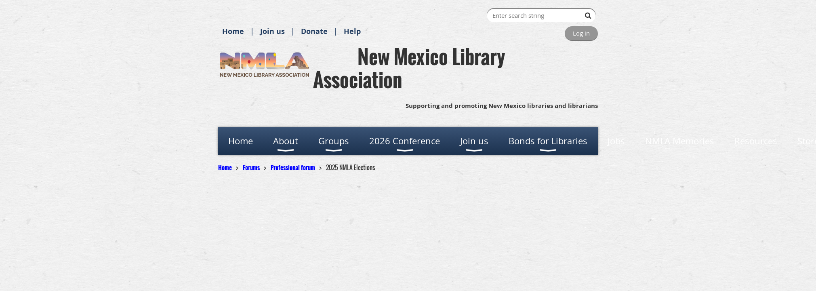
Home (233, 31)
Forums (251, 167)
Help (352, 31)
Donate (314, 31)
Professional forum (293, 167)
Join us (272, 31)
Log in (581, 33)
